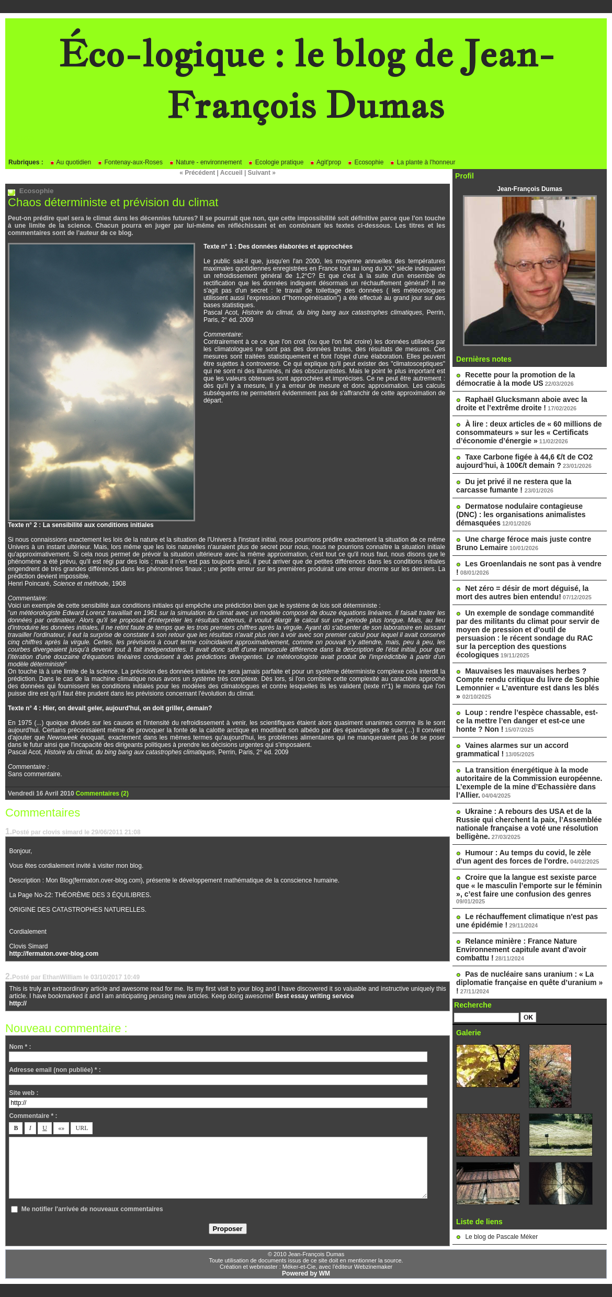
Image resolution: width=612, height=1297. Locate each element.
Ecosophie (365, 162)
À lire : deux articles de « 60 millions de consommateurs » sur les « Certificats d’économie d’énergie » (529, 432)
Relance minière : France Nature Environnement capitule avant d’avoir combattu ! (521, 949)
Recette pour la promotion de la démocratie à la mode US (515, 379)
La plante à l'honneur (422, 162)
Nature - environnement (205, 162)
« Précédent (197, 172)
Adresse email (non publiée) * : (54, 1070)
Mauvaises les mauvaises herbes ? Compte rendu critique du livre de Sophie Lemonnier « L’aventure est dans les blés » (527, 683)
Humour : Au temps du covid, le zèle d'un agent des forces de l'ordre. (523, 856)
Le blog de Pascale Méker (501, 1236)
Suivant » (262, 172)
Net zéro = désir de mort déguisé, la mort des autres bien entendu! (522, 592)
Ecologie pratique (275, 162)
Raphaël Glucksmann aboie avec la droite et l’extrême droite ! (521, 403)
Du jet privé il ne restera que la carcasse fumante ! (513, 485)
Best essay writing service (314, 996)
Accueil (231, 172)
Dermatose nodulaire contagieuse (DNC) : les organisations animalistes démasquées (520, 514)
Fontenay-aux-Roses (130, 162)
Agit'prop (325, 162)
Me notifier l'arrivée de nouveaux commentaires (92, 1209)
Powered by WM (306, 1273)
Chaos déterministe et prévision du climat (113, 202)
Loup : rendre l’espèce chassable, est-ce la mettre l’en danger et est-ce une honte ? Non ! (527, 720)
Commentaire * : (33, 1116)
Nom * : (20, 1046)
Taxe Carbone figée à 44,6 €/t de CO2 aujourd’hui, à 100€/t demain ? (524, 461)
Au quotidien (70, 162)
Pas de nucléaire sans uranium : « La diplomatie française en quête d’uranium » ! (529, 982)
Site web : (23, 1093)
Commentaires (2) (102, 793)
